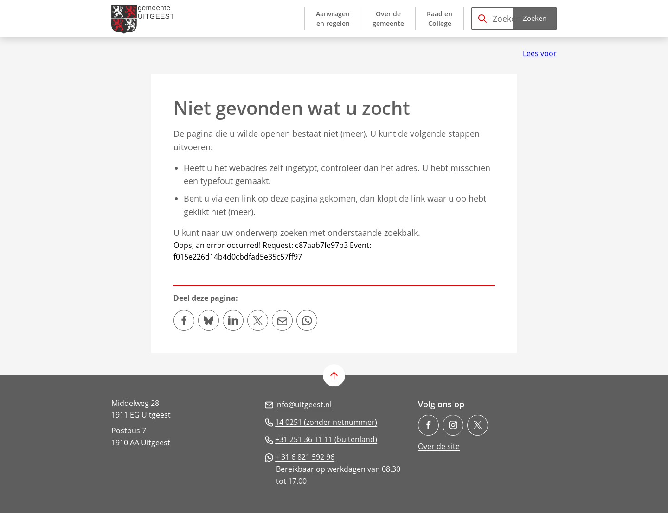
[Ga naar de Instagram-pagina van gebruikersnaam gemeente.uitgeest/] (453, 425)
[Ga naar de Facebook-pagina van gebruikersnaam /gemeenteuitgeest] (428, 425)
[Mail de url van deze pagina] (282, 320)
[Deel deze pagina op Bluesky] (208, 320)
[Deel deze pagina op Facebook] (183, 320)
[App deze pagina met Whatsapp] (306, 320)
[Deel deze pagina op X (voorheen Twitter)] (257, 320)
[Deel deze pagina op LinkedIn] (233, 320)
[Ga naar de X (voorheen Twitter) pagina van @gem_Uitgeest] (477, 425)
